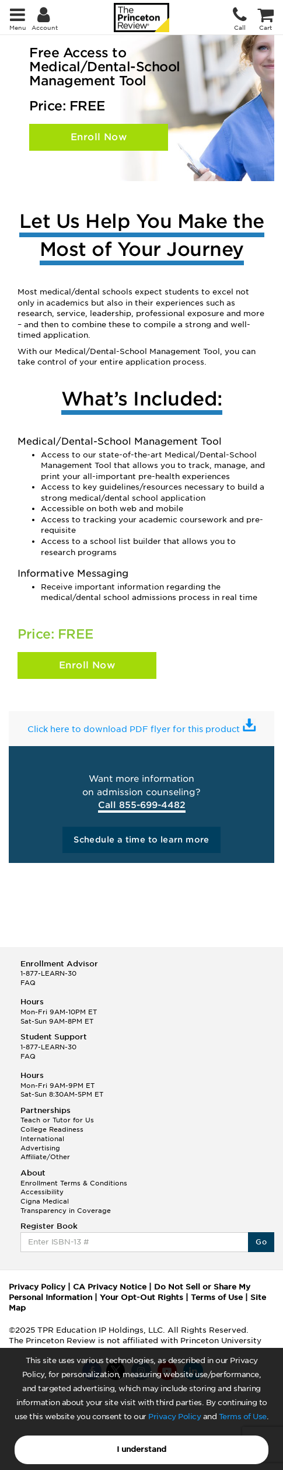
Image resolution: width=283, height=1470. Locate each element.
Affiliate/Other (45, 1157)
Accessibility (42, 1192)
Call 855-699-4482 (142, 805)
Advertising (40, 1148)
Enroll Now (99, 137)
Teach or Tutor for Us (57, 1120)
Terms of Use (243, 1416)
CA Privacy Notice (109, 1286)
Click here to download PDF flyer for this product (134, 729)
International (42, 1139)
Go (261, 1241)
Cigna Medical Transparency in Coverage (65, 1206)
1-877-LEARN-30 (48, 973)
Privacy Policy (174, 1416)
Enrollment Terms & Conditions (73, 1183)
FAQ (28, 983)
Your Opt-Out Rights (141, 1297)
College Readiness (51, 1129)
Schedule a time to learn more (141, 839)
